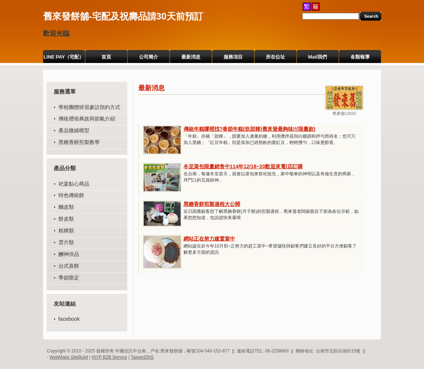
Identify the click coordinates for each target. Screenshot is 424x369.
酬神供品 (68, 254)
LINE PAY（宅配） (64, 57)
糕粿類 (66, 230)
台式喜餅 (68, 266)
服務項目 (233, 57)
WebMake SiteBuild (69, 357)
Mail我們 (317, 57)
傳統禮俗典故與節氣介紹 (86, 119)
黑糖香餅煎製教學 (79, 142)
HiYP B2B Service (109, 357)
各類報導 (360, 57)
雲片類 (66, 242)
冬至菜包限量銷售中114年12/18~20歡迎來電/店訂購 (243, 166)
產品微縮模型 (73, 130)
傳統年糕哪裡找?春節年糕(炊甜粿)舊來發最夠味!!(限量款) (250, 129)
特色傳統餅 (71, 195)
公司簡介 (148, 57)
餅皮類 (66, 219)
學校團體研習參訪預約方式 (89, 107)
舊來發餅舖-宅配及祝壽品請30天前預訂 (123, 16)
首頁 (106, 57)
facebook (69, 319)
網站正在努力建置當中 (209, 239)
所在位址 (275, 57)
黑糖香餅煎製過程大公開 (212, 204)
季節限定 (68, 278)
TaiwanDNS (142, 357)
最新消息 (190, 57)
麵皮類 (66, 207)
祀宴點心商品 (73, 184)
